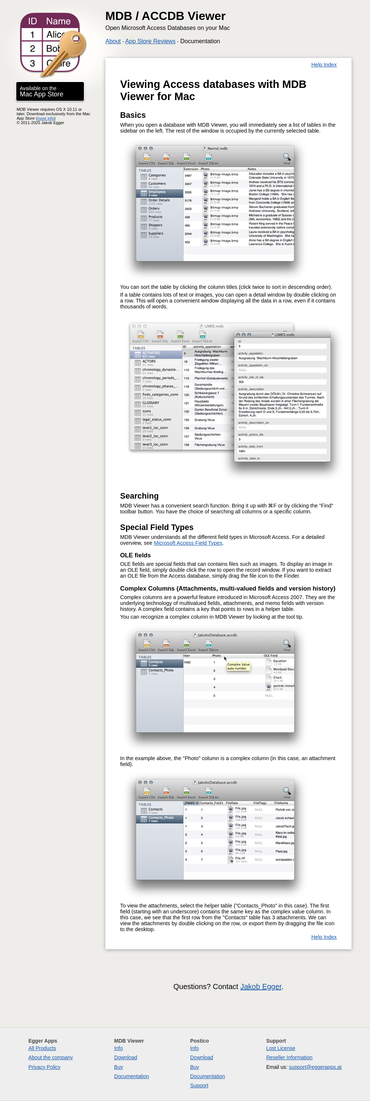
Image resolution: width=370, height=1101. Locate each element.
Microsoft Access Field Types (188, 543)
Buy (118, 1067)
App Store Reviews (150, 41)
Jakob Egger (260, 986)
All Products (42, 1048)
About (113, 41)
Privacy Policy (44, 1067)
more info (45, 118)
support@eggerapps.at (315, 1067)
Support (199, 1085)
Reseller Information (289, 1057)
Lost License (280, 1048)
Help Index (324, 65)
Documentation (200, 41)
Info (118, 1048)
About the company (50, 1057)
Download (125, 1057)
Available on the (42, 91)
